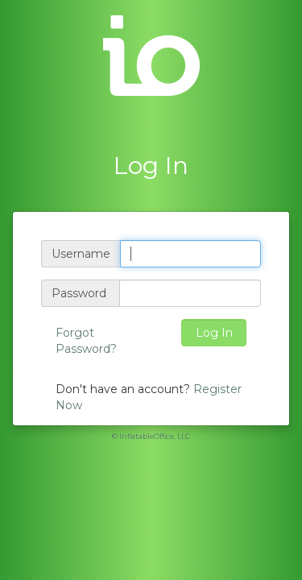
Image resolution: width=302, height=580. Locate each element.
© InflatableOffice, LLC (151, 436)
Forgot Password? (86, 340)
